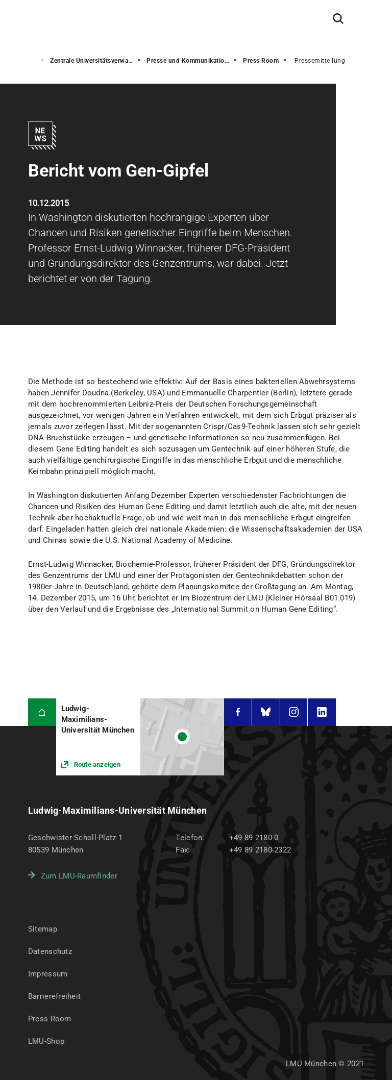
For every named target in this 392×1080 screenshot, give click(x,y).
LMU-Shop (46, 1041)
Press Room (261, 60)
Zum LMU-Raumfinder (79, 876)
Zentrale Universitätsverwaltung (96, 60)
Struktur (24, 60)
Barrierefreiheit (54, 996)
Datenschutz (50, 951)
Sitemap (42, 929)
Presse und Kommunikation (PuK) (192, 60)
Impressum (48, 973)
